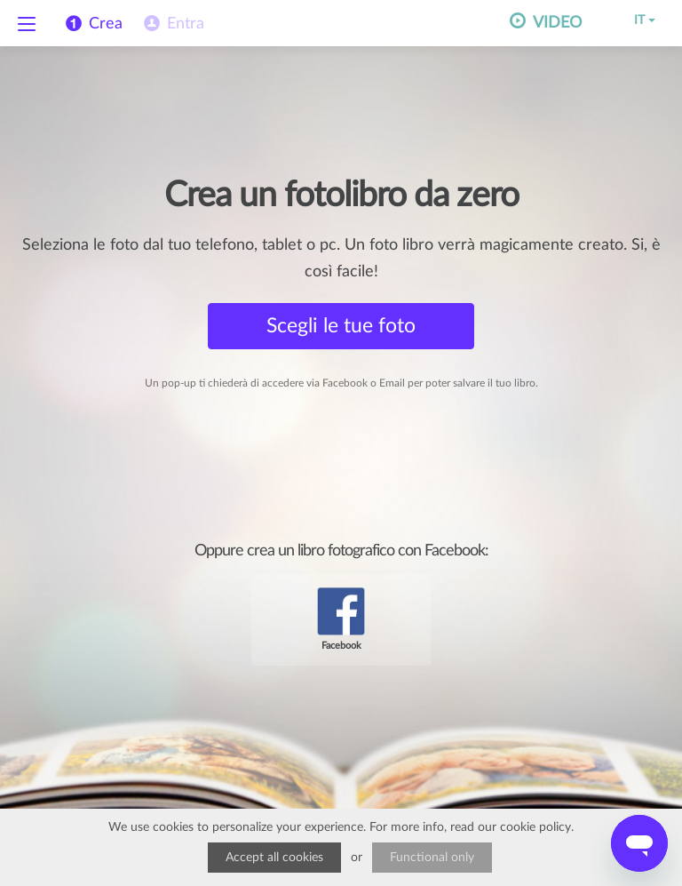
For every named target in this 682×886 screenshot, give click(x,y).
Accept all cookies (274, 857)
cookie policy (535, 827)
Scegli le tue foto (341, 325)
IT (632, 20)
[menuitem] (172, 24)
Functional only (432, 857)
